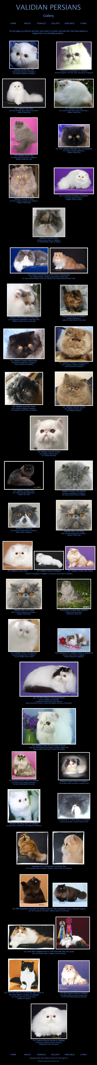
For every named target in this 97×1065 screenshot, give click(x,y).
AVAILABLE (70, 23)
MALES (27, 23)
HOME (13, 23)
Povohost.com (55, 1061)
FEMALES (41, 23)
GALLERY (55, 23)
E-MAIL (84, 23)
